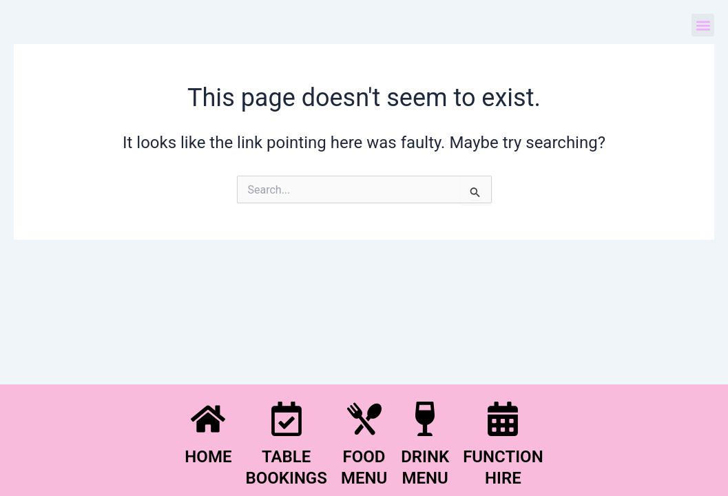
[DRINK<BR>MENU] (425, 419)
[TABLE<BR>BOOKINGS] (286, 419)
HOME (208, 456)
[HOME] (208, 419)
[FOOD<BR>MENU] (364, 419)
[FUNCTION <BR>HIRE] (503, 419)
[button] (702, 25)
